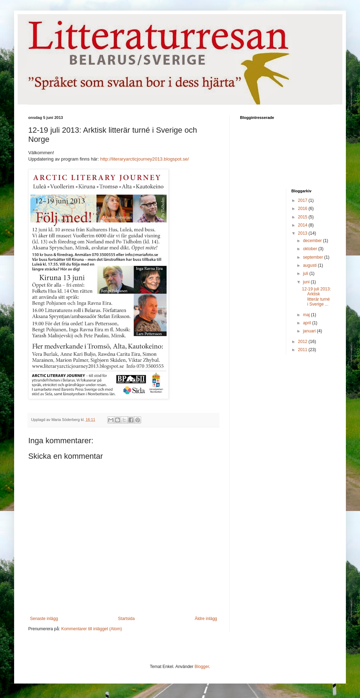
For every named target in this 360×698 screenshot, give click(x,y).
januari (310, 331)
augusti (310, 265)
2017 (303, 200)
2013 (303, 233)
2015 (303, 217)
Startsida (126, 618)
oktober (310, 248)
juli (306, 273)
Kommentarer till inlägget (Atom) (91, 628)
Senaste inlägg (44, 618)
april (307, 322)
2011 (303, 349)
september (313, 257)
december (313, 240)
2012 (303, 341)
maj (307, 314)
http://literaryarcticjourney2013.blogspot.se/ (144, 159)
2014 (303, 225)
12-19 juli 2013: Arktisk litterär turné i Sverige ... (316, 297)
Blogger (201, 666)
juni (307, 281)
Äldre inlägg (206, 618)
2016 (303, 208)
